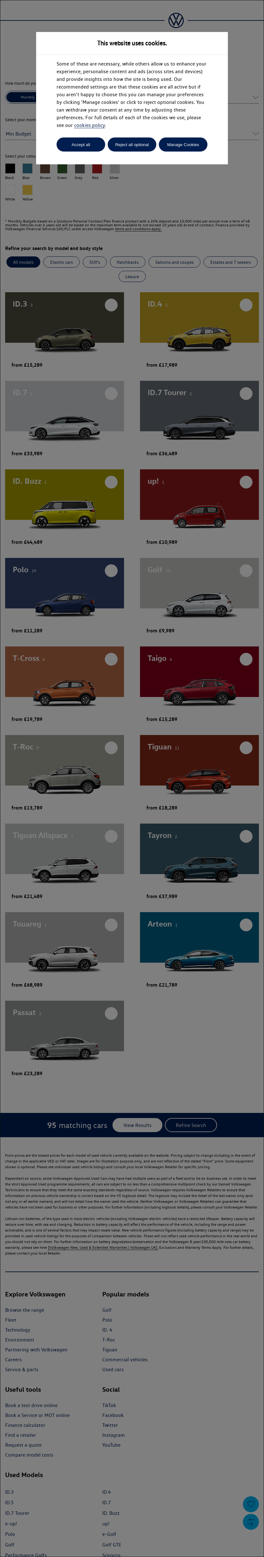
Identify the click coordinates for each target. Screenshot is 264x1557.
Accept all (81, 144)
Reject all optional (132, 144)
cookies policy (89, 125)
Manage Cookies (183, 144)
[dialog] (132, 778)
